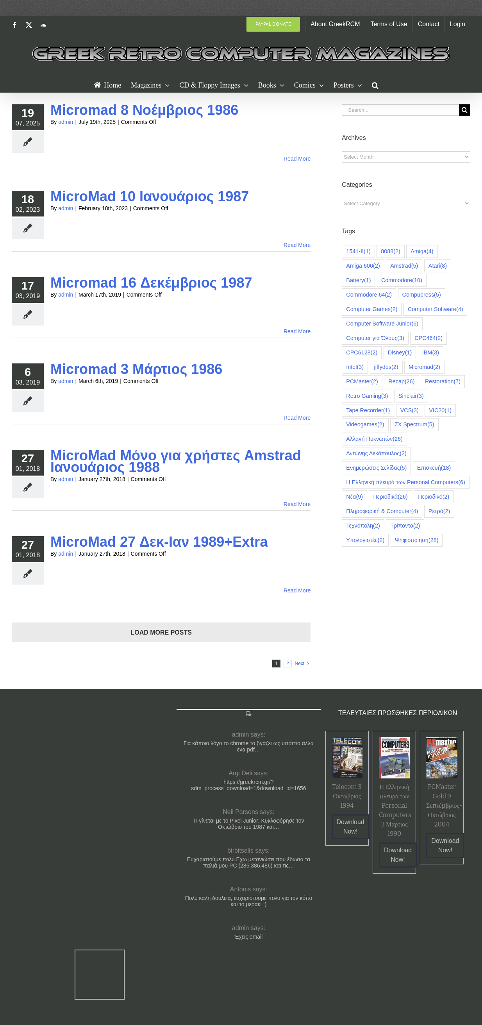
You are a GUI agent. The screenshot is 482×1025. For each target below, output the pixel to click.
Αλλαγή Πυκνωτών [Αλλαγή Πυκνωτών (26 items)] (374, 439)
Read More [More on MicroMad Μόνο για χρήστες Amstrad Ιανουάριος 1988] (297, 504)
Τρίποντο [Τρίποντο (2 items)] (405, 526)
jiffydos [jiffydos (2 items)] (386, 367)
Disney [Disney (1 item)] (400, 353)
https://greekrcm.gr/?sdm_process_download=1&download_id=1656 (248, 785)
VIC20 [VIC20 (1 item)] (440, 410)
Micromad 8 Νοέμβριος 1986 (144, 110)
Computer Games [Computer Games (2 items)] (371, 309)
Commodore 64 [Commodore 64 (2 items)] (369, 295)
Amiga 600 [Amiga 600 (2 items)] (363, 266)
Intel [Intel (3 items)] (355, 367)
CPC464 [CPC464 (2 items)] (428, 338)
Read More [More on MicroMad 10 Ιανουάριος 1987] (297, 245)
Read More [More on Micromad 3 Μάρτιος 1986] (297, 418)
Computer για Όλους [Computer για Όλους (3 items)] (375, 338)
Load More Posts (160, 632)
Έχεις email (249, 937)
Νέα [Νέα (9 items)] (354, 497)
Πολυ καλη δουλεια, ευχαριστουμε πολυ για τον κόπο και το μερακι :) (248, 901)
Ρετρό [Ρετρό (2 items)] (439, 511)
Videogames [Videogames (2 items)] (365, 425)
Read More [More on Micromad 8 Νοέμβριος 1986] (297, 159)
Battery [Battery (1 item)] (358, 280)
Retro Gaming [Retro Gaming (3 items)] (367, 396)
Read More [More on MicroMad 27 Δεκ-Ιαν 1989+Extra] (297, 590)
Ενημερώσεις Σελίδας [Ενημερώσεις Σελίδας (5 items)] (376, 468)
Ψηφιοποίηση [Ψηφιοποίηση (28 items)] (417, 540)
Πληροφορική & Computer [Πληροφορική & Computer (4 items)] (382, 511)
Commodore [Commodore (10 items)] (401, 280)
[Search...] (400, 110)
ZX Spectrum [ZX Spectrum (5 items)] (414, 425)
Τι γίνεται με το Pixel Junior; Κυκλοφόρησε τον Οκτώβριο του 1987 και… (248, 823)
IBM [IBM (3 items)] (430, 353)
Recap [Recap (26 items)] (401, 382)
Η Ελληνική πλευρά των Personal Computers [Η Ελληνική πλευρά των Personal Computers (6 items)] (405, 482)
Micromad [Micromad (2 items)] (424, 367)
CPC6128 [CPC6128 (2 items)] (361, 353)
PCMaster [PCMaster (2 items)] (362, 382)
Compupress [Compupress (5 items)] (421, 295)
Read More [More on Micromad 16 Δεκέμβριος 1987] (297, 331)
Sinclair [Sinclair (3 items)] (411, 396)
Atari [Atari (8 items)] (437, 266)
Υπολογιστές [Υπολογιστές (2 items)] (365, 540)
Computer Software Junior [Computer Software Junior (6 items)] (382, 324)
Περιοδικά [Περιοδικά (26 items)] (390, 497)
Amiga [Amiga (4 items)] (422, 251)
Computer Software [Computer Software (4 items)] (435, 309)
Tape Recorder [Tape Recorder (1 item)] (368, 410)
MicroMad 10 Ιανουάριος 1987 (149, 196)
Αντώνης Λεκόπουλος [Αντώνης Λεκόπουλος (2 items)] (376, 453)
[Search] (464, 110)
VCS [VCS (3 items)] (409, 410)
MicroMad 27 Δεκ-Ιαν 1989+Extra (159, 542)
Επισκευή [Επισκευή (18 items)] (434, 468)
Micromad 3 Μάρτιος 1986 (136, 369)
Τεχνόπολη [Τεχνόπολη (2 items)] (363, 526)
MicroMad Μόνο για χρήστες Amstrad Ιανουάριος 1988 (175, 461)
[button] (375, 84)
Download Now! (350, 827)
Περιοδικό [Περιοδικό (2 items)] (433, 497)
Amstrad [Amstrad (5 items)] (404, 266)
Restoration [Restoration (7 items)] (443, 382)
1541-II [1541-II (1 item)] (358, 251)
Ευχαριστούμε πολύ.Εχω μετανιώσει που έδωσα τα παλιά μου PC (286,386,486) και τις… (249, 862)
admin (65, 122)
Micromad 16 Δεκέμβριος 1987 (151, 283)
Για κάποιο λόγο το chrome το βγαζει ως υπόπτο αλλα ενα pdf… (249, 746)
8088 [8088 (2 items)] (390, 251)
